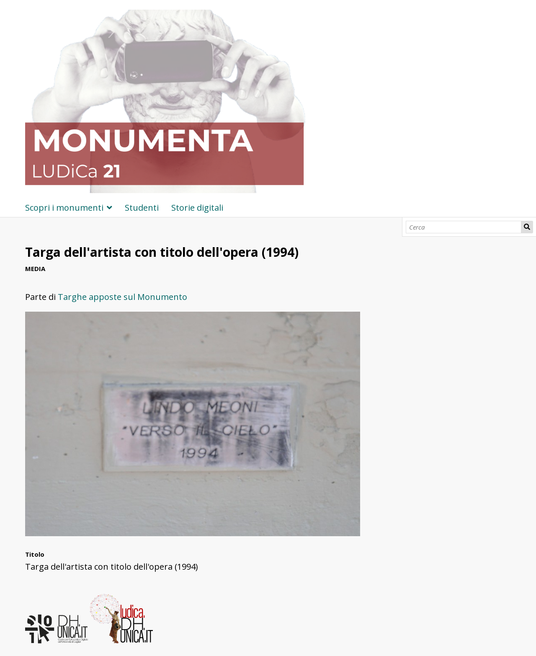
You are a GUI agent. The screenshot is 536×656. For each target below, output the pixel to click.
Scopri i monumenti (64, 207)
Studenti (142, 207)
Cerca (527, 227)
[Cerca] (464, 227)
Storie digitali (197, 207)
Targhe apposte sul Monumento (122, 296)
